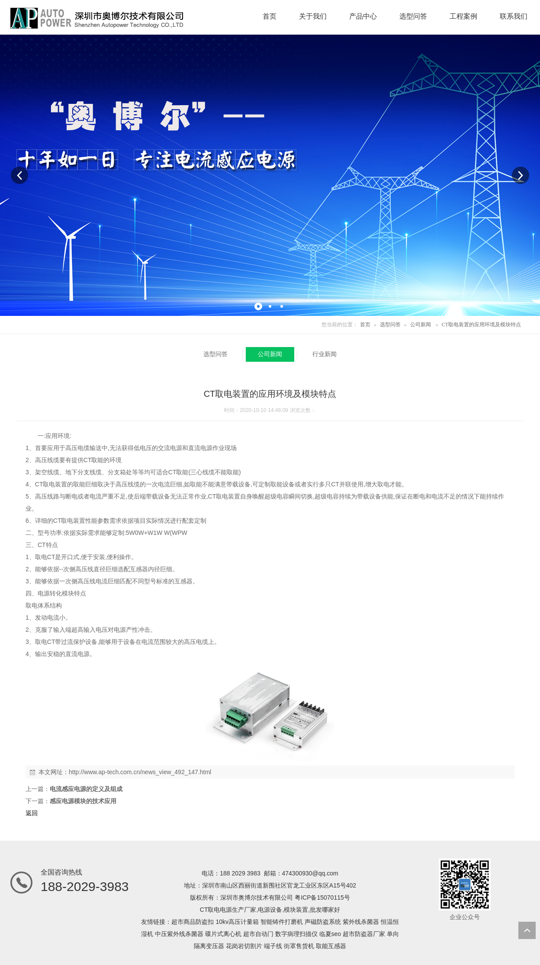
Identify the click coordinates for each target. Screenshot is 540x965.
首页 (365, 325)
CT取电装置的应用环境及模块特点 (481, 325)
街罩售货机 (299, 945)
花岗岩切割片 (244, 945)
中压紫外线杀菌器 (179, 933)
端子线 (273, 945)
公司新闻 (420, 325)
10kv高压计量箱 (237, 921)
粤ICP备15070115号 (322, 897)
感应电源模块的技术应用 (83, 801)
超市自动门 (258, 933)
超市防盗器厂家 (364, 933)
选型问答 (390, 325)
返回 (32, 813)
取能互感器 (331, 945)
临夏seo (330, 933)
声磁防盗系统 (323, 921)
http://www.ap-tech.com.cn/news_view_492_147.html (140, 772)
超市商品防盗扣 (192, 921)
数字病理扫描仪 (296, 933)
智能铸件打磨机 (281, 921)
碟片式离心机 (223, 933)
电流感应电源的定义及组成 (86, 788)
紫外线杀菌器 (361, 921)
